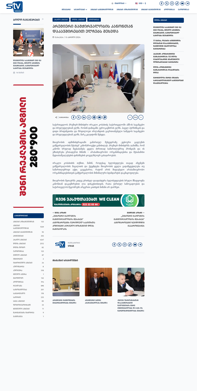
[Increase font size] (140, 117)
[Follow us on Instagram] (172, 3)
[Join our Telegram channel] (188, 3)
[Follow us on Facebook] (162, 3)
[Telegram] (94, 117)
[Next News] (42, 19)
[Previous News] (39, 19)
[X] (79, 117)
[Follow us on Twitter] (167, 3)
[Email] (99, 117)
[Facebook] (73, 117)
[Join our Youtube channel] (182, 3)
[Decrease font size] (130, 117)
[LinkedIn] (84, 117)
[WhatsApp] (89, 117)
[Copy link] (105, 117)
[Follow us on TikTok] (177, 3)
